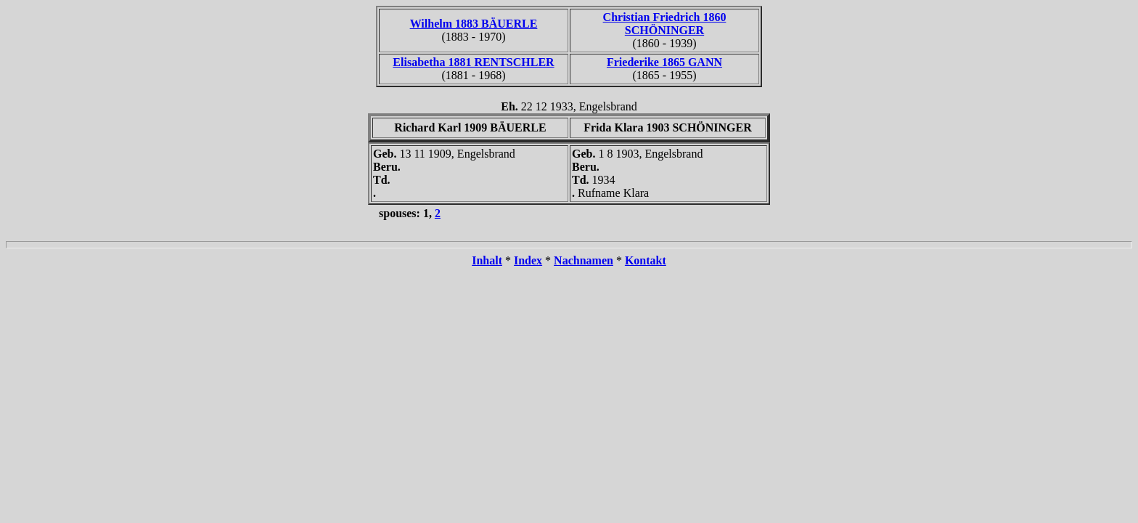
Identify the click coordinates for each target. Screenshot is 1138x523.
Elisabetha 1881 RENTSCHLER (473, 62)
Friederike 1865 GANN (664, 62)
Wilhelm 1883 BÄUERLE (474, 23)
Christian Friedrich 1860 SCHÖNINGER (664, 23)
